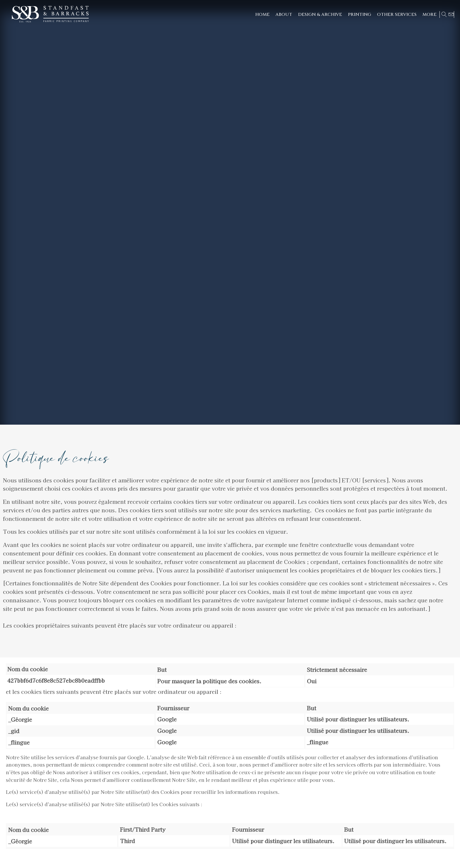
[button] (320, 15)
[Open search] (444, 14)
